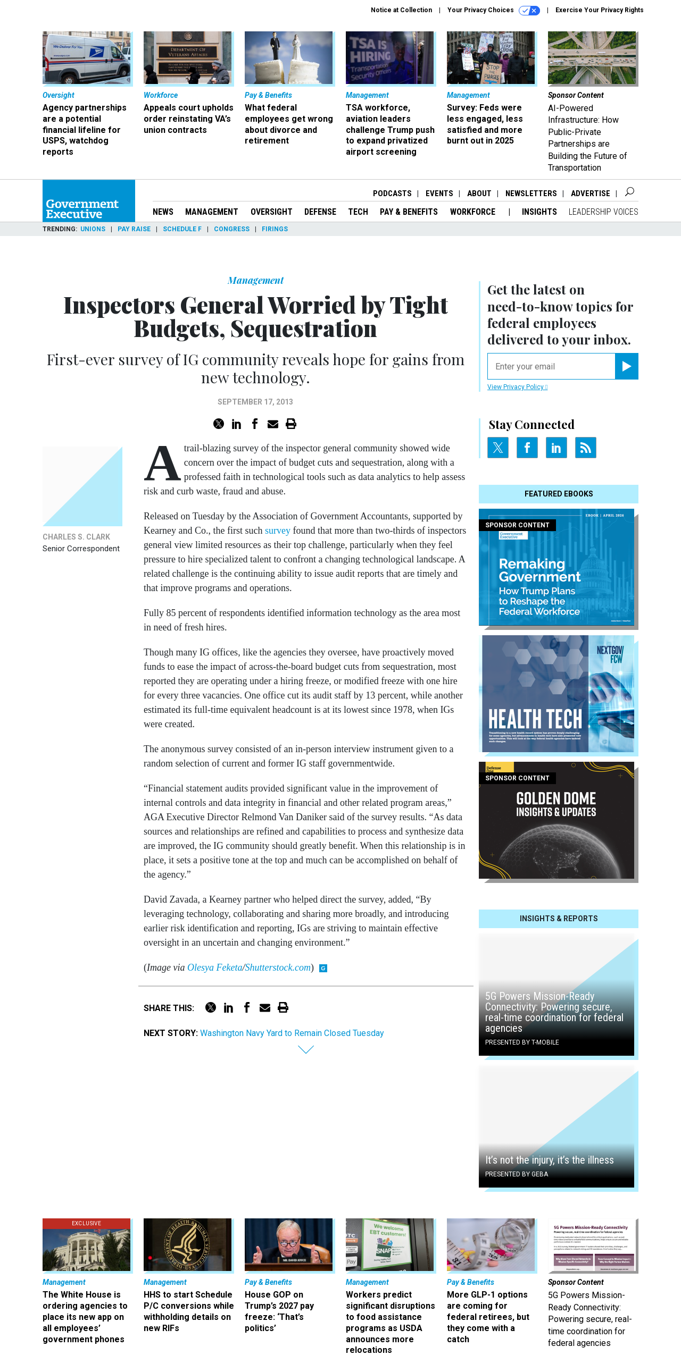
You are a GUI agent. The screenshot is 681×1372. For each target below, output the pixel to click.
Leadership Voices (603, 212)
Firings (275, 229)
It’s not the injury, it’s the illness (549, 1160)
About (479, 193)
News (163, 212)
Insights (539, 212)
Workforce (473, 212)
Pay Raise (134, 229)
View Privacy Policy (517, 387)
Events (439, 193)
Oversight (272, 212)
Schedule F (182, 229)
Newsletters (531, 193)
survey (277, 530)
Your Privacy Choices (493, 10)
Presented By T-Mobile (522, 1042)
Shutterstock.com (277, 967)
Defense (320, 212)
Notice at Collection (401, 10)
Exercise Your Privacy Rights (599, 10)
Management (211, 212)
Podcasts (392, 193)
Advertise (590, 193)
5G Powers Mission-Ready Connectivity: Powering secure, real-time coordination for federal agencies (554, 1012)
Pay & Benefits (409, 212)
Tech (358, 212)
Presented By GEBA (516, 1174)
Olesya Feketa (214, 967)
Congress (232, 229)
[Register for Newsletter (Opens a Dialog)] (626, 366)
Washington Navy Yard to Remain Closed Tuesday (292, 1033)
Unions (92, 229)
